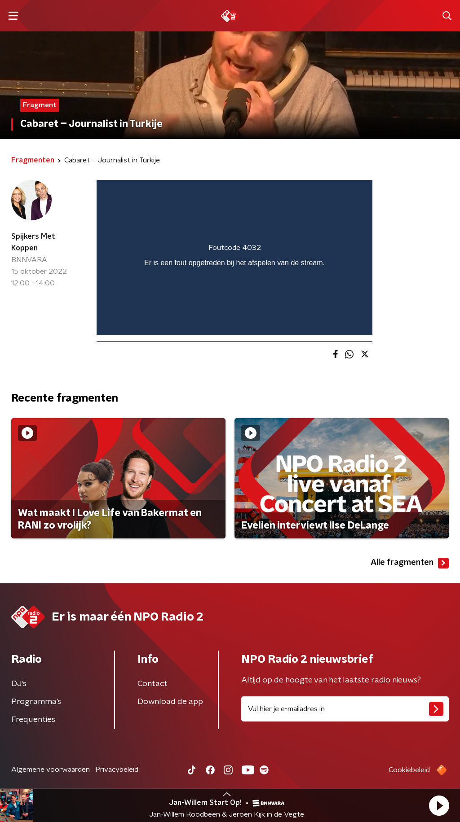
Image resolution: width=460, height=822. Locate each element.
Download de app (170, 702)
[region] (234, 257)
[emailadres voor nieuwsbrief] (345, 708)
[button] (439, 805)
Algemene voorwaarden (50, 769)
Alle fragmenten (410, 563)
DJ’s (19, 684)
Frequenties (33, 720)
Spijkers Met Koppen (33, 242)
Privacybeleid (116, 769)
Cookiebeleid (409, 770)
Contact (152, 684)
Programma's (36, 702)
